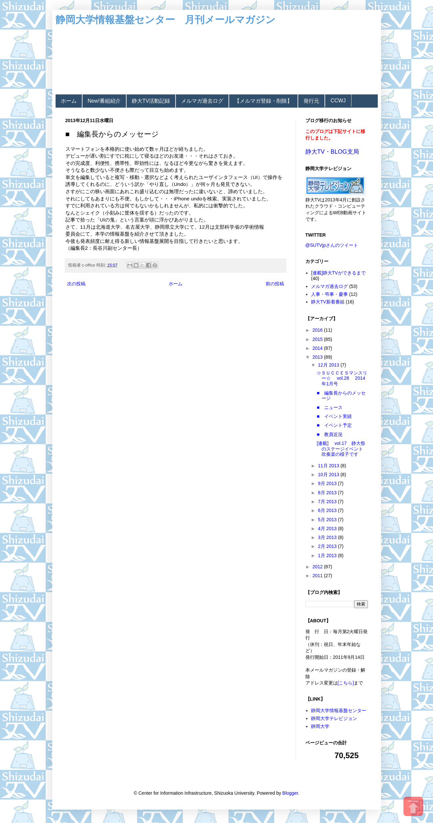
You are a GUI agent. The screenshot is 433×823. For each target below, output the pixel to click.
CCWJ (338, 100)
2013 (318, 357)
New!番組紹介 (104, 101)
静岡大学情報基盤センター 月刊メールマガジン (166, 19)
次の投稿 (76, 283)
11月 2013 (329, 465)
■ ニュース (329, 407)
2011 (318, 575)
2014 (318, 348)
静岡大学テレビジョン (334, 718)
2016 (318, 330)
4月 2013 (328, 528)
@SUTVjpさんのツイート (331, 245)
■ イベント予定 (334, 425)
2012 (318, 566)
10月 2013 (329, 474)
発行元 (311, 101)
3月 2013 (328, 537)
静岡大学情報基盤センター (338, 710)
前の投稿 (275, 283)
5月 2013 (328, 519)
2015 (318, 339)
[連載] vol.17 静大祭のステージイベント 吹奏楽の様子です (342, 449)
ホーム (69, 101)
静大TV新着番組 (328, 301)
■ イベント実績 (334, 416)
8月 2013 (328, 492)
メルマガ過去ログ (202, 101)
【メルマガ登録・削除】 (263, 101)
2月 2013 (328, 546)
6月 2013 (328, 510)
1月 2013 (328, 555)
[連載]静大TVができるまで (338, 272)
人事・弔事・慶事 (329, 294)
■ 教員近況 (329, 434)
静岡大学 (320, 726)
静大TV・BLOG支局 (332, 151)
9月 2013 (328, 483)
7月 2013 (328, 501)
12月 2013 (329, 365)
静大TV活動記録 (151, 101)
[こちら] (346, 682)
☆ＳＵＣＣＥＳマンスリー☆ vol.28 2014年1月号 (342, 378)
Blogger (290, 793)
